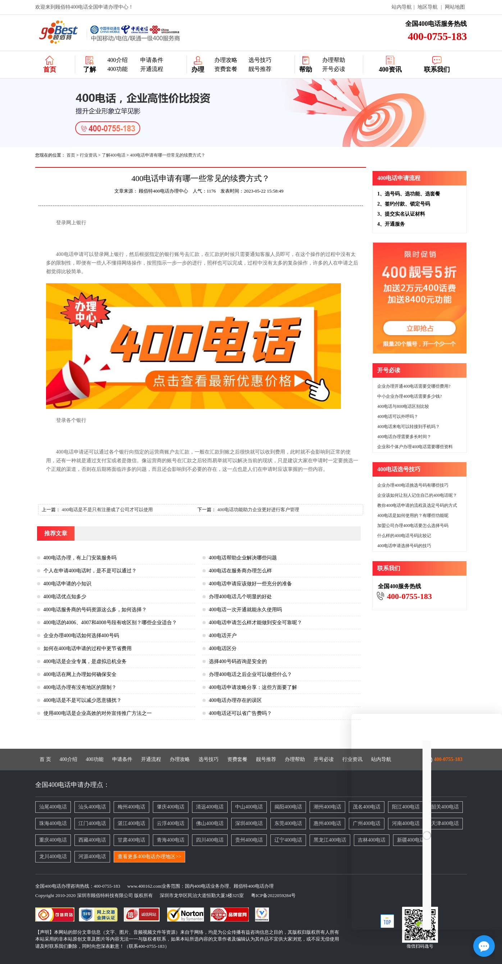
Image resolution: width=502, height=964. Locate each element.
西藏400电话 (92, 840)
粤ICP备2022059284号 (270, 895)
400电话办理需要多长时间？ (404, 436)
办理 (197, 69)
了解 (89, 69)
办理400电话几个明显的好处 (240, 596)
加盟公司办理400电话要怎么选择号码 (412, 525)
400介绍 (118, 60)
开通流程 (151, 69)
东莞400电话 (288, 823)
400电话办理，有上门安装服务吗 (80, 557)
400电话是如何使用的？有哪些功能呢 (412, 515)
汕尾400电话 (53, 807)
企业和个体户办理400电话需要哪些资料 (415, 446)
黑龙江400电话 (330, 840)
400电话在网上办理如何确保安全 (80, 674)
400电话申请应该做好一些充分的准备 (250, 583)
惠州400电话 (327, 823)
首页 (49, 69)
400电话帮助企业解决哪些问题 (243, 557)
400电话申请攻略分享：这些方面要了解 (253, 687)
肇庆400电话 (170, 807)
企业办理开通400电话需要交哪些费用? (413, 386)
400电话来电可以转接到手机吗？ (408, 426)
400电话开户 (223, 635)
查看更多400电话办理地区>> (149, 856)
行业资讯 (88, 155)
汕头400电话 (92, 807)
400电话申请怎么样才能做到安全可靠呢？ (255, 622)
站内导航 (402, 7)
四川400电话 (210, 840)
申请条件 (151, 60)
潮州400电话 (327, 807)
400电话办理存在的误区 (235, 700)
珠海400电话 (53, 823)
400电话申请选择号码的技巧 (404, 545)
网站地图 (455, 7)
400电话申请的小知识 (67, 583)
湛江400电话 (131, 823)
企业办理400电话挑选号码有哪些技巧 (412, 485)
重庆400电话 (53, 840)
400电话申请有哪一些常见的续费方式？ (167, 155)
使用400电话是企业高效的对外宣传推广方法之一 (98, 713)
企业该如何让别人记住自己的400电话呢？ (417, 495)
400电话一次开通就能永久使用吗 (245, 609)
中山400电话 (249, 807)
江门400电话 (92, 823)
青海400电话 (170, 840)
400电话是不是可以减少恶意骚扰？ (83, 700)
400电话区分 (223, 648)
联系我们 (437, 69)
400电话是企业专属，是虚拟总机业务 (85, 661)
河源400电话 (92, 856)
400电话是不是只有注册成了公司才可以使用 (107, 509)
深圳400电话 (249, 823)
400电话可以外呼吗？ (397, 416)
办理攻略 (225, 60)
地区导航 (427, 7)
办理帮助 (333, 60)
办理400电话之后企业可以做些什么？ (250, 674)
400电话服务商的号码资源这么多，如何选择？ (95, 609)
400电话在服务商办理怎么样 (240, 570)
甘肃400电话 (131, 840)
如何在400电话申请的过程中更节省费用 (88, 648)
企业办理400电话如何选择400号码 (81, 635)
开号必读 (333, 69)
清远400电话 (210, 807)
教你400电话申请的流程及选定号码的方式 (417, 505)
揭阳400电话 (288, 807)
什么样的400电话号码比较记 (404, 535)
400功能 (118, 69)
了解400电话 (114, 155)
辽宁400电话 (288, 840)
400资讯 (390, 69)
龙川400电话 (53, 856)
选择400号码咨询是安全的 (238, 661)
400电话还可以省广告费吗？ (240, 713)
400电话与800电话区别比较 (403, 406)
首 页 (45, 759)
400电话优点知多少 (65, 596)
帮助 (305, 69)
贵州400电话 (249, 840)
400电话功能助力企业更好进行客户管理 (258, 509)
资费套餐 (225, 69)
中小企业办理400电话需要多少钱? (409, 396)
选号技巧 (259, 60)
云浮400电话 (170, 823)
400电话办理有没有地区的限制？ (80, 687)
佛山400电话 (210, 823)
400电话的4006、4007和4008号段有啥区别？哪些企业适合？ (110, 622)
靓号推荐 (259, 69)
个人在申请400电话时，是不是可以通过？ (90, 570)
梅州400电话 (131, 807)
